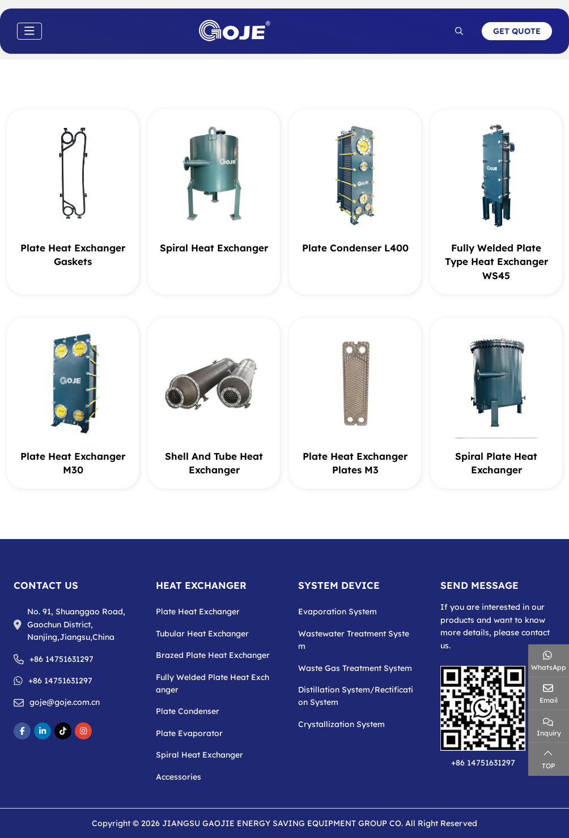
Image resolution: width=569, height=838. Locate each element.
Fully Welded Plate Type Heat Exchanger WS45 (496, 261)
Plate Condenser (187, 711)
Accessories (178, 777)
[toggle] (29, 31)
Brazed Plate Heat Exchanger (213, 655)
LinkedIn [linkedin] (42, 730)
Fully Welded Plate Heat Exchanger (212, 683)
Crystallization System (341, 724)
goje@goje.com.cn (64, 702)
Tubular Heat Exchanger (202, 633)
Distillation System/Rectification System (355, 696)
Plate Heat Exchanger (198, 611)
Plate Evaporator (189, 733)
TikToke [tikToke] (62, 730)
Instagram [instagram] (83, 730)
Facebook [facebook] (22, 730)
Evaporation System (337, 611)
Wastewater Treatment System (353, 639)
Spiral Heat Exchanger (214, 248)
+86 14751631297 (61, 659)
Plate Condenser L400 (355, 248)
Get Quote (517, 31)
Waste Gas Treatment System (355, 668)
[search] (459, 31)
